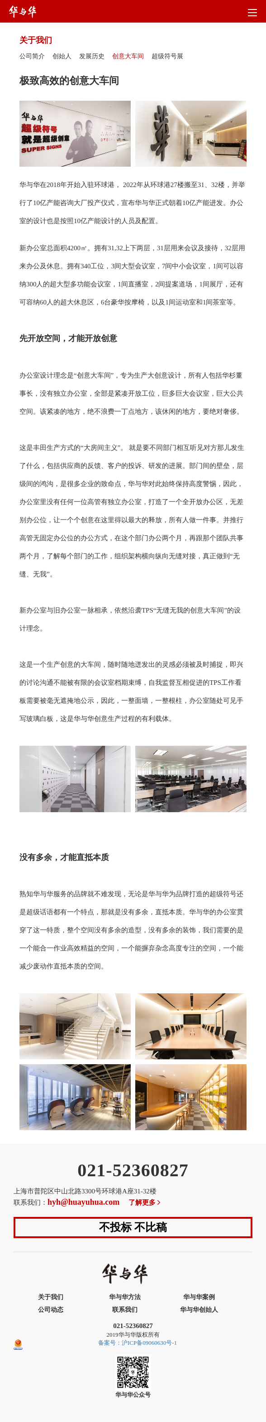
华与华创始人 (199, 1309)
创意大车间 (128, 56)
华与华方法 (125, 1297)
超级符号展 (167, 56)
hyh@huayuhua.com (83, 1202)
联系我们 (125, 1309)
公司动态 (50, 1309)
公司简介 (32, 56)
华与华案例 (199, 1297)
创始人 (61, 56)
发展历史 (91, 56)
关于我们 (50, 1297)
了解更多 (145, 1202)
